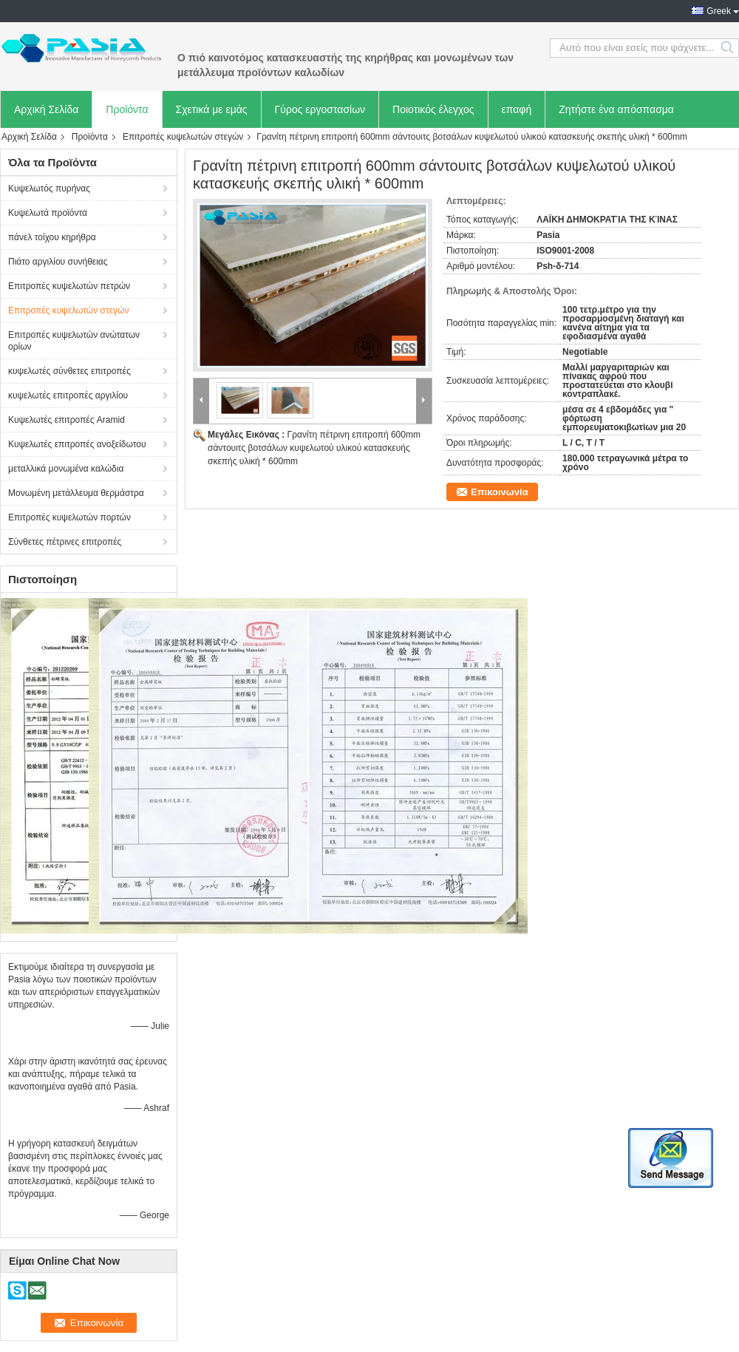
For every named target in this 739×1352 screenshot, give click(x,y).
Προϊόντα (127, 109)
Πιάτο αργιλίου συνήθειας (58, 262)
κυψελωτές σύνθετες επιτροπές (69, 371)
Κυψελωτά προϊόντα (47, 213)
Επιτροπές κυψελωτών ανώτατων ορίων (74, 341)
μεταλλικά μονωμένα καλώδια (65, 468)
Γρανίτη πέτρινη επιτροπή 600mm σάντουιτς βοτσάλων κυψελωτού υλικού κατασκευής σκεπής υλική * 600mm (314, 447)
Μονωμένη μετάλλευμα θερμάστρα (76, 493)
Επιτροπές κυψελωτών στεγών (183, 137)
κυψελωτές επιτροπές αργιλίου (68, 395)
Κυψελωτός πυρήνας (49, 188)
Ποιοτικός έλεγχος (433, 109)
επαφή (517, 109)
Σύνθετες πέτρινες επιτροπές (64, 542)
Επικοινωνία (499, 491)
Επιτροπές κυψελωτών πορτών (69, 517)
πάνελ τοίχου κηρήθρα (52, 237)
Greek (718, 11)
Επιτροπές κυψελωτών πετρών (69, 286)
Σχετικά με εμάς (212, 109)
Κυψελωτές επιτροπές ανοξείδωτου (77, 444)
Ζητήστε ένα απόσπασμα (616, 109)
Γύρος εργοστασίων (320, 109)
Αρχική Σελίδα (46, 109)
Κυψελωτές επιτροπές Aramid (66, 420)
